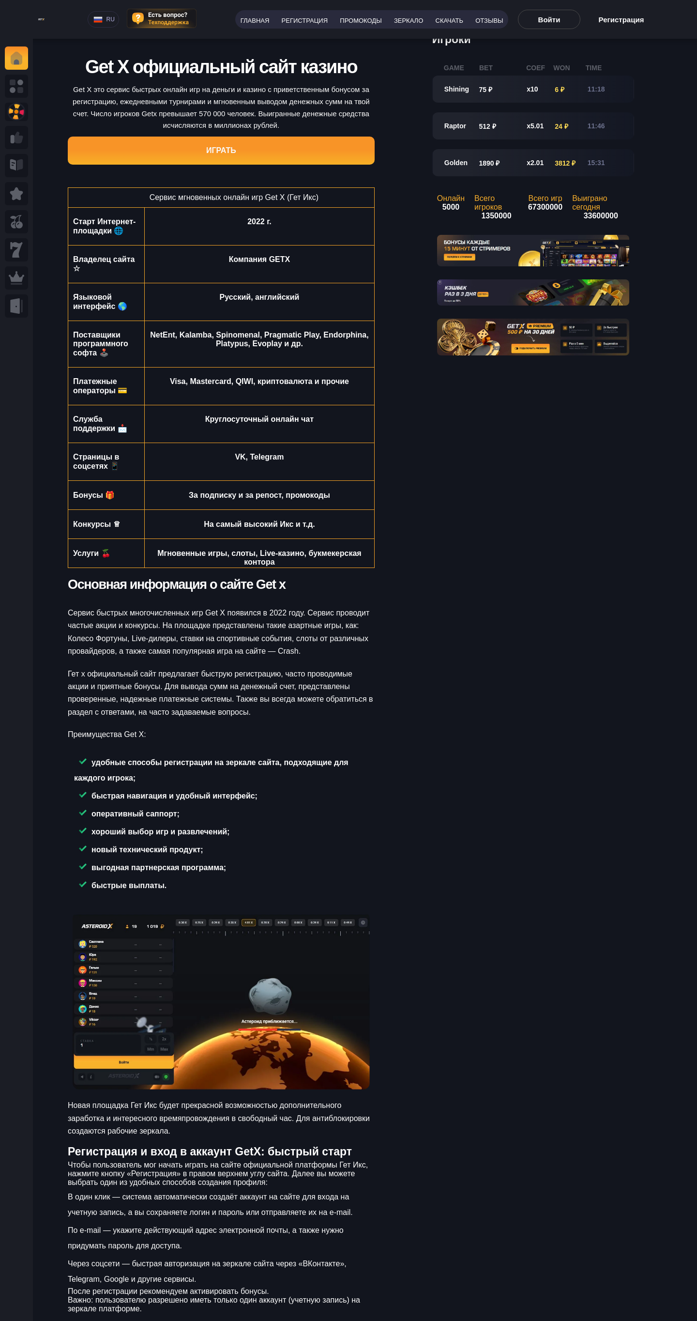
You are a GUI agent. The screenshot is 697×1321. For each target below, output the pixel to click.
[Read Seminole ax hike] (16, 278)
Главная (255, 20)
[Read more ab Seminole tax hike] (16, 165)
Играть (221, 150)
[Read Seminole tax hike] (16, 193)
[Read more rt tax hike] (41, 19)
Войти (549, 19)
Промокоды (360, 20)
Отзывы (489, 20)
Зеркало (408, 20)
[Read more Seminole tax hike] (16, 221)
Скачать (449, 20)
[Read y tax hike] (16, 58)
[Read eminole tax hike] (16, 249)
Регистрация (305, 20)
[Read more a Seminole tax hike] (16, 137)
